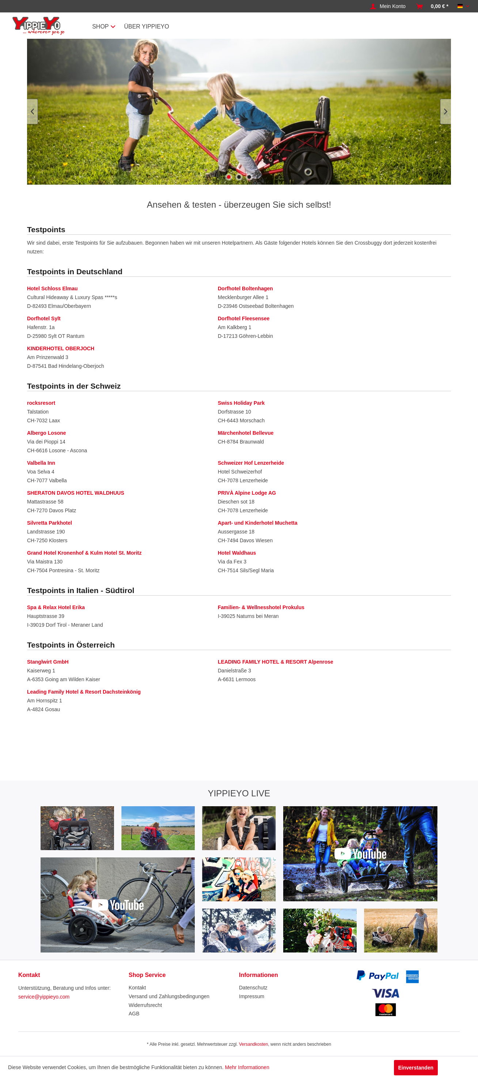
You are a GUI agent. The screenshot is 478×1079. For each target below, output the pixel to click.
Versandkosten (253, 1044)
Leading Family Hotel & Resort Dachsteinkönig (84, 692)
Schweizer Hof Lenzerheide (251, 463)
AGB (134, 1013)
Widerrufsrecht (145, 1005)
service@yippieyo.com (43, 997)
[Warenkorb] (432, 6)
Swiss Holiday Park (241, 403)
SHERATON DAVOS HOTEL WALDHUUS (75, 493)
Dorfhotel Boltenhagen (245, 288)
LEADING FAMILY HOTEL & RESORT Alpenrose (275, 662)
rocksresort (41, 403)
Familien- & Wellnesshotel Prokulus (261, 607)
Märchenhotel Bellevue (246, 433)
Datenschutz (253, 988)
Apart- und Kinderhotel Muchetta (257, 523)
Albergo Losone (46, 433)
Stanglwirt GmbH (48, 662)
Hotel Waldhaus (237, 553)
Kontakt (137, 988)
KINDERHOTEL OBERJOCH (60, 348)
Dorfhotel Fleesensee (244, 318)
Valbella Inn (41, 463)
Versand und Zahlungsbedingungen (169, 996)
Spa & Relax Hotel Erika (56, 607)
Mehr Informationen (247, 1067)
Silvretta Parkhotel (49, 523)
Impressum (251, 996)
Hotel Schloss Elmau (52, 288)
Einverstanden (415, 1068)
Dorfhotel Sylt (44, 318)
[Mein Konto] (388, 6)
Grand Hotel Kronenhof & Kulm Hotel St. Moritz (84, 553)
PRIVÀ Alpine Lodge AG (247, 493)
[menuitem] (388, 6)
